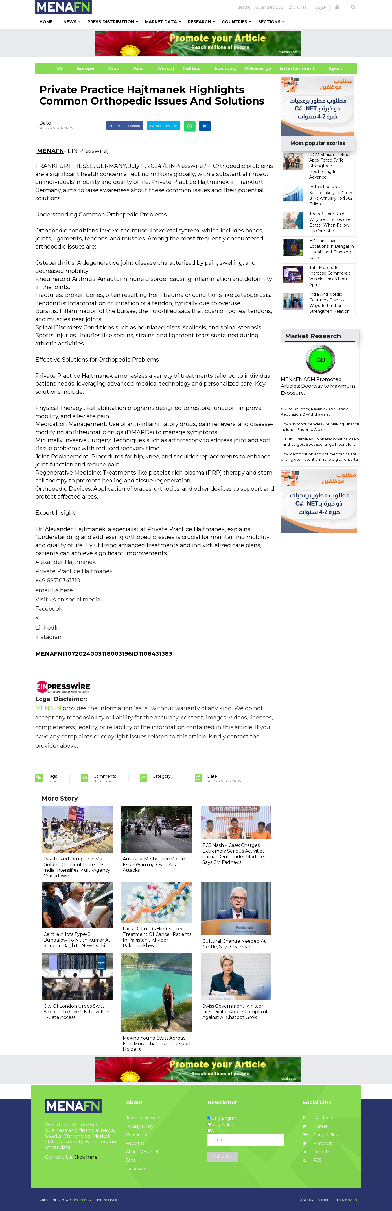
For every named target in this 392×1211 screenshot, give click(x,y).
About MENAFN (142, 1151)
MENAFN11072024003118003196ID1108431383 (103, 653)
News (69, 21)
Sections (269, 21)
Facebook (318, 1117)
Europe (85, 68)
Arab (113, 68)
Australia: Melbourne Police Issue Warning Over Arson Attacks (154, 864)
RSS (312, 1160)
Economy (225, 68)
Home (46, 21)
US (52, 68)
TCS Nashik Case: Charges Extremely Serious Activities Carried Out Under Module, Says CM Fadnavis (233, 854)
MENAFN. (79, 1199)
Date (45, 123)
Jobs (130, 1160)
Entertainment (288, 68)
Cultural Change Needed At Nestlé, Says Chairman (234, 943)
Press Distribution (110, 21)
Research (199, 21)
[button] (337, 7)
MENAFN (50, 150)
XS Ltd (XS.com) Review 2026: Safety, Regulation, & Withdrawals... (315, 412)
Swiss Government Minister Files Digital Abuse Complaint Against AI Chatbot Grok (235, 1011)
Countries (234, 21)
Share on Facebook (124, 125)
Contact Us (137, 1134)
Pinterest (317, 1143)
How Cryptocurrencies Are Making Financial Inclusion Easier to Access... (321, 427)
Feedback (136, 1168)
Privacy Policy (140, 1126)
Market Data (161, 21)
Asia (138, 68)
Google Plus (320, 1134)
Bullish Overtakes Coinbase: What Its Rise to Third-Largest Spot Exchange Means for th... (321, 442)
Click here (85, 1157)
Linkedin (316, 1151)
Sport (332, 68)
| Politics (190, 68)
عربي (321, 7)
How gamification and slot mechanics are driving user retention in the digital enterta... (320, 457)
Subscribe (222, 1156)
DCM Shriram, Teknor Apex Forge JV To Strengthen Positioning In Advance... (330, 166)
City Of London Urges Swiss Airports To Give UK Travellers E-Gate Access (76, 1011)
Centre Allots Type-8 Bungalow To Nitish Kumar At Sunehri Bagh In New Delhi (76, 940)
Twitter (315, 1126)
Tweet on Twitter (163, 125)
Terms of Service (142, 1117)
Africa (164, 68)
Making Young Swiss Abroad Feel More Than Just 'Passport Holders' (157, 1043)
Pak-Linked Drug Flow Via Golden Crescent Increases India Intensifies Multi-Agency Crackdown (76, 867)
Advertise (135, 1143)
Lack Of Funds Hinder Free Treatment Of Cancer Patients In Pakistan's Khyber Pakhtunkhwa (157, 937)
